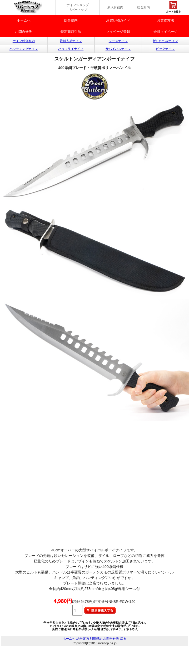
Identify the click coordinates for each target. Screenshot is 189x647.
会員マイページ (165, 32)
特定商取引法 (71, 32)
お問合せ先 (23, 32)
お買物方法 (165, 20)
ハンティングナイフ (23, 49)
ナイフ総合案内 (24, 41)
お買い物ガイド (118, 20)
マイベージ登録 (118, 32)
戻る (123, 638)
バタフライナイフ (70, 49)
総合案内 (143, 7)
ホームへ (24, 20)
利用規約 (96, 638)
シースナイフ (118, 41)
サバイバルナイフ (118, 49)
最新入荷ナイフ (71, 41)
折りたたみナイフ (165, 41)
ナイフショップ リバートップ (78, 7)
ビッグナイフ (165, 49)
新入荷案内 (115, 7)
